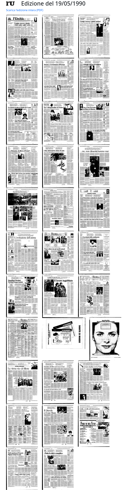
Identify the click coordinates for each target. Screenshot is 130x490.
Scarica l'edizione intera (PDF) (24, 10)
